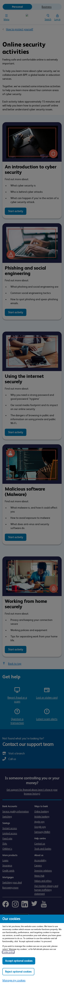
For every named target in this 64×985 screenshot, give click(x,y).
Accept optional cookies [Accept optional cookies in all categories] (19, 960)
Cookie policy (8, 952)
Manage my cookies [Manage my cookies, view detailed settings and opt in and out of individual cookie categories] (13, 980)
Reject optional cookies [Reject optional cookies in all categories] (18, 971)
